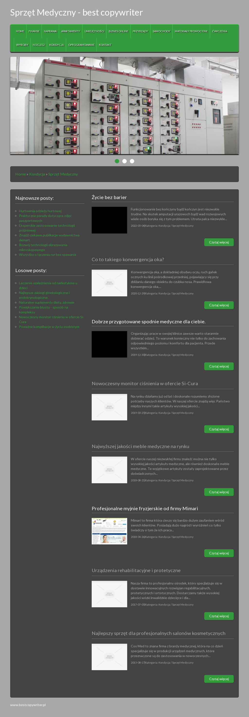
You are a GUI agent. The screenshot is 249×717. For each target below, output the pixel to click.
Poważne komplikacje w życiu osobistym (49, 327)
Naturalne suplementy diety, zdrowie (46, 302)
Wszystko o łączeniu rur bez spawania (47, 254)
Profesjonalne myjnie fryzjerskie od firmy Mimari (145, 508)
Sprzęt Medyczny (63, 174)
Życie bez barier (109, 197)
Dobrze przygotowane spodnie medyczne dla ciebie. (148, 321)
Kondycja (37, 174)
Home (20, 174)
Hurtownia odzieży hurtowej (40, 211)
